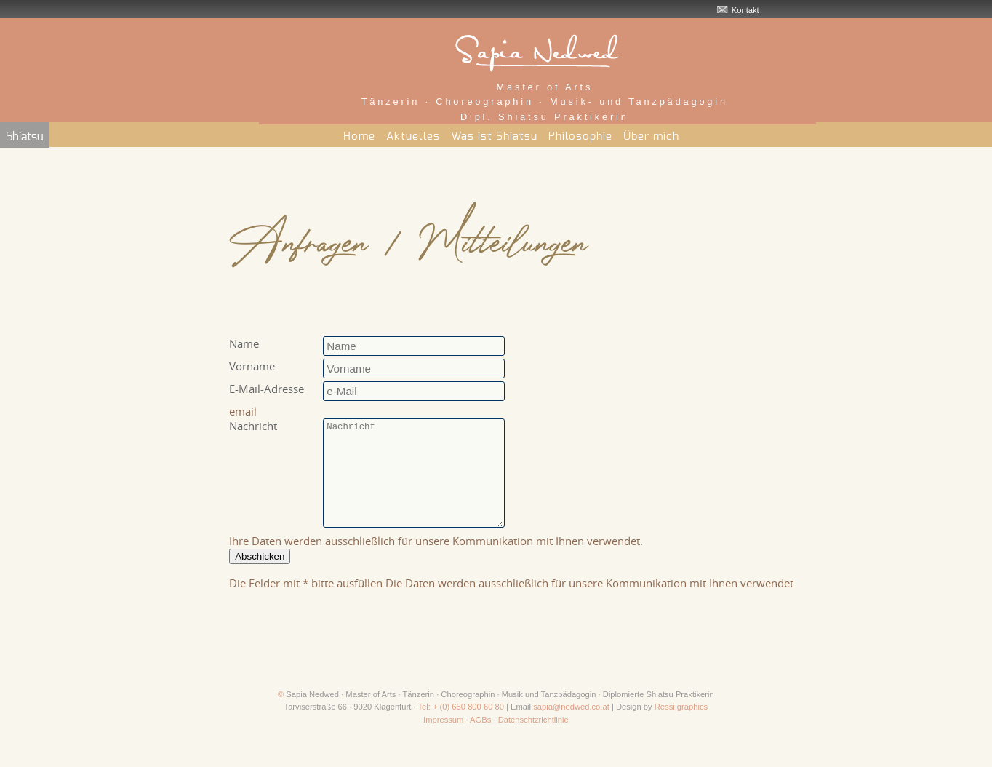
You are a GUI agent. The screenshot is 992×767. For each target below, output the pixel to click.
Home (359, 136)
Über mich (651, 136)
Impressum (443, 741)
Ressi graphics (681, 728)
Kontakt (745, 10)
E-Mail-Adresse (266, 388)
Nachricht (253, 425)
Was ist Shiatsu (494, 136)
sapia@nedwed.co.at (571, 728)
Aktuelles (413, 136)
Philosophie (580, 136)
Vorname (252, 366)
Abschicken (259, 578)
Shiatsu (25, 137)
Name (244, 343)
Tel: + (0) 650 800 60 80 (460, 728)
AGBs (480, 741)
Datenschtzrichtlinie (533, 741)
